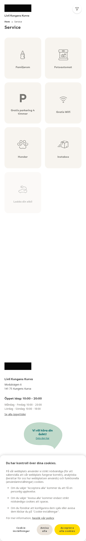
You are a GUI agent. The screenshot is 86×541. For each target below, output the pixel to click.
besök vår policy (43, 518)
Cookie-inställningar (21, 529)
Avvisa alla (44, 529)
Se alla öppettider (15, 414)
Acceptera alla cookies (67, 529)
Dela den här (42, 438)
